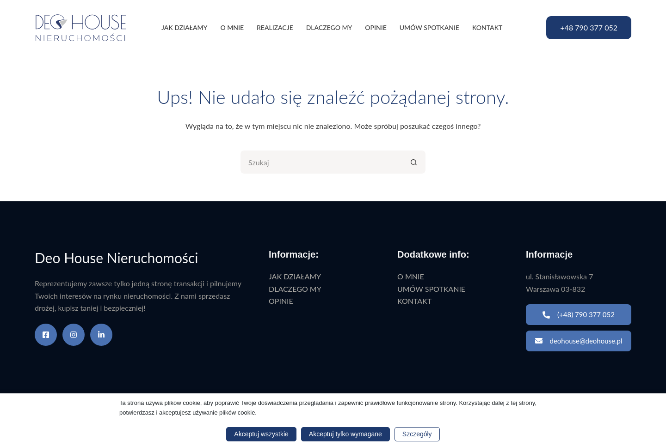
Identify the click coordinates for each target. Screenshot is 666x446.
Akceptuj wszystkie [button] (261, 434)
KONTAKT (487, 27)
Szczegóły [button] (417, 434)
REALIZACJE (275, 27)
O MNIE (232, 27)
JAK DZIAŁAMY (184, 27)
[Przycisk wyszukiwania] (414, 162)
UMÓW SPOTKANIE (429, 27)
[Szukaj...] (321, 162)
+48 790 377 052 (588, 27)
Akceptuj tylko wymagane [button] (345, 434)
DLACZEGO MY (329, 27)
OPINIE (375, 27)
